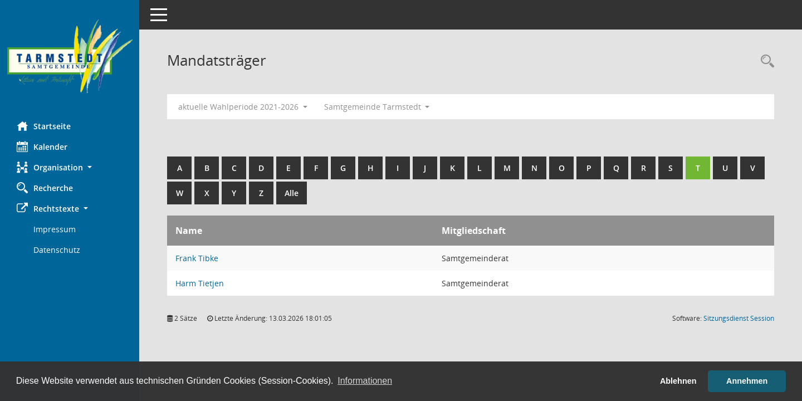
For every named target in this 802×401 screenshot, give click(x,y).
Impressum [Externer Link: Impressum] (54, 229)
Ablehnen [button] (678, 380)
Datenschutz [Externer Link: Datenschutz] (56, 249)
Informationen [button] (365, 380)
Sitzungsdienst (738, 318)
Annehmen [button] (746, 380)
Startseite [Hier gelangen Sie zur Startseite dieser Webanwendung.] (44, 125)
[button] (69, 167)
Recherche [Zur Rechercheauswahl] (45, 187)
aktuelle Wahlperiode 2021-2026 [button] (242, 106)
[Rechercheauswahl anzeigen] (764, 61)
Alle (292, 193)
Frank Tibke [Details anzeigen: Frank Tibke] (196, 258)
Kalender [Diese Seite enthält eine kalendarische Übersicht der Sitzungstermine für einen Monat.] (42, 146)
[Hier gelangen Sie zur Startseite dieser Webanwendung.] (69, 56)
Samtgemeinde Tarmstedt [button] (377, 106)
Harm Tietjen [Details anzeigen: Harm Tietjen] (199, 283)
